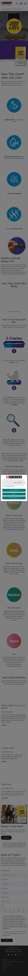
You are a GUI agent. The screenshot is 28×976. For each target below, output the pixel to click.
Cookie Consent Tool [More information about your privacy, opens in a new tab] (17, 482)
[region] (14, 488)
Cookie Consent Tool (14, 497)
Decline (14, 494)
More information (10, 486)
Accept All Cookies (14, 490)
